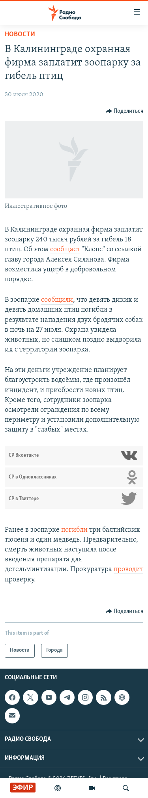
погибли (74, 530)
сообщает (65, 249)
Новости (20, 34)
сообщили (57, 300)
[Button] (125, 111)
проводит (128, 569)
